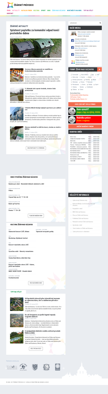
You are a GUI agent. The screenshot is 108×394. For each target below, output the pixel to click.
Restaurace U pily (74, 155)
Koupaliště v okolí (77, 208)
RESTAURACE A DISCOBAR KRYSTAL (79, 148)
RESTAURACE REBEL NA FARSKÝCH (79, 152)
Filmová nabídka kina (35, 216)
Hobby (90, 77)
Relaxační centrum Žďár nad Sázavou (83, 222)
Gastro (83, 77)
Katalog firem (26, 10)
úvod (8, 10)
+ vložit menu (96, 132)
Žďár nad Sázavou (58, 10)
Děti (98, 74)
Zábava (75, 89)
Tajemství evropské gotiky (45, 231)
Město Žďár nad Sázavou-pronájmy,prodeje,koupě (87, 41)
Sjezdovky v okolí (77, 225)
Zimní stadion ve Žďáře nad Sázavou (83, 228)
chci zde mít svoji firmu (85, 104)
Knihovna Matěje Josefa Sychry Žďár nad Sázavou (84, 204)
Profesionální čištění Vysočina (79, 95)
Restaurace (76, 84)
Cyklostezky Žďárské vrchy (80, 200)
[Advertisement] (85, 178)
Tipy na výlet (88, 10)
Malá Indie (72, 141)
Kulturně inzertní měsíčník (84, 34)
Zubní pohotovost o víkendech (81, 231)
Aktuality (16, 10)
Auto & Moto (84, 74)
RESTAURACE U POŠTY (76, 157)
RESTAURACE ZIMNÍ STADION (77, 159)
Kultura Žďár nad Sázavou (22, 225)
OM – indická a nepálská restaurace (79, 143)
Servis (83, 84)
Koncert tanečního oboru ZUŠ (18, 245)
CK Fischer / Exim (75, 97)
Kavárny (88, 79)
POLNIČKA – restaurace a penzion (78, 147)
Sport (43, 10)
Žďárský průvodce (79, 55)
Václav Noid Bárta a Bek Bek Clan (19, 258)
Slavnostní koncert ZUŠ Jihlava (19, 231)
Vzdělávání (90, 87)
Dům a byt (75, 77)
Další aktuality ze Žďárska (35, 148)
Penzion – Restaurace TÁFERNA (78, 145)
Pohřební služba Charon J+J (78, 99)
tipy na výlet (16, 292)
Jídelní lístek (96, 136)
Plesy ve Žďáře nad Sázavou (80, 215)
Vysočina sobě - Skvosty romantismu (21, 251)
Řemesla (90, 82)
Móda (94, 79)
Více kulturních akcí (36, 283)
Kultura (36, 10)
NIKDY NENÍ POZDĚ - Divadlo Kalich (20, 271)
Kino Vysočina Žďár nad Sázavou (24, 177)
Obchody (75, 82)
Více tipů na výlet (35, 348)
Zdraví (81, 89)
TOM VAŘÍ (72, 161)
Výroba (82, 87)
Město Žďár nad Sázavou (81, 48)
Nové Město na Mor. (74, 10)
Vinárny (75, 87)
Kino (48, 10)
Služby (90, 84)
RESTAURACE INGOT (75, 150)
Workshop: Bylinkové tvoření (18, 238)
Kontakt (10, 13)
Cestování (75, 74)
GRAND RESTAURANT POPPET (77, 139)
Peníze (82, 82)
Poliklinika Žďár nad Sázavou (80, 218)
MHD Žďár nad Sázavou (79, 212)
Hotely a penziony (77, 79)
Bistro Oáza (73, 136)
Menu (89, 136)
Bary (93, 74)
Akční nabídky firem (85, 126)
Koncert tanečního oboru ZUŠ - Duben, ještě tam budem (21, 265)
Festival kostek (14, 278)
